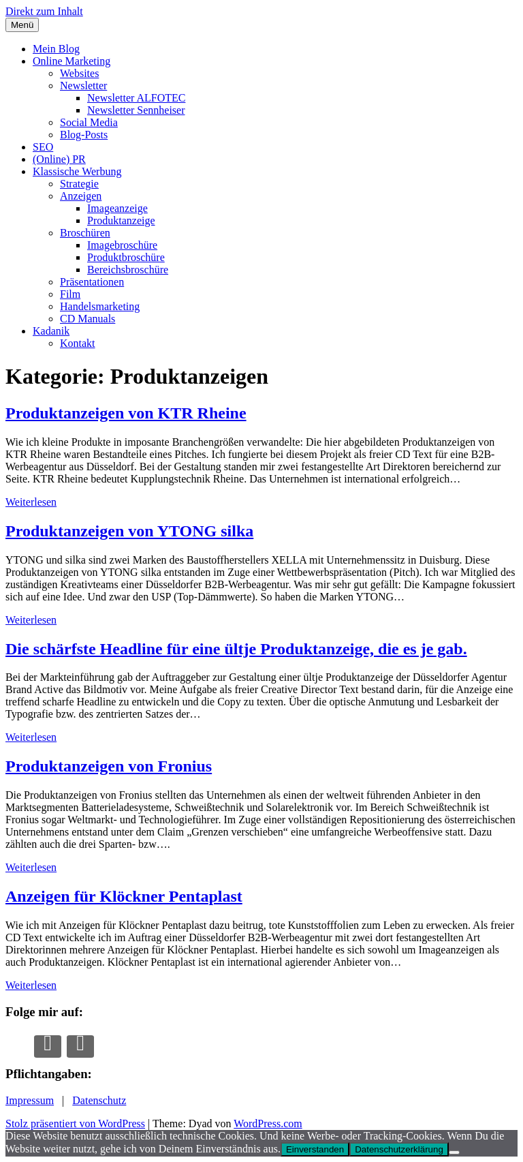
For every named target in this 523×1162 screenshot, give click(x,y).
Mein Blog (56, 49)
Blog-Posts (84, 134)
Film (70, 294)
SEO (43, 147)
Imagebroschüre (122, 245)
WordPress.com (268, 1123)
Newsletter (83, 85)
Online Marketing (71, 61)
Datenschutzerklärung (399, 1149)
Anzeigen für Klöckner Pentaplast (123, 896)
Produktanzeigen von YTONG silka (129, 531)
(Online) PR (59, 159)
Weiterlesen (31, 502)
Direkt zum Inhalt (44, 11)
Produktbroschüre (126, 257)
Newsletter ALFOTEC (136, 98)
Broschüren (85, 233)
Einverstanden (315, 1149)
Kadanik (51, 331)
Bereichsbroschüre (127, 269)
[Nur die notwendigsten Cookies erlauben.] (454, 1152)
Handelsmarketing (100, 306)
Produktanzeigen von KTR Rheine (126, 413)
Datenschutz (99, 1100)
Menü (22, 25)
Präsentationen (92, 282)
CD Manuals (87, 318)
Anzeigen (80, 196)
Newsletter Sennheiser (136, 110)
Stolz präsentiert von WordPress (75, 1123)
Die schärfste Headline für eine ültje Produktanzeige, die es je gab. (236, 649)
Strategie (79, 183)
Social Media (89, 122)
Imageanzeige (117, 208)
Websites (79, 73)
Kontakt (77, 343)
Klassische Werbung (77, 171)
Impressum (29, 1100)
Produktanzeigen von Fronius (108, 766)
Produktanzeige (121, 220)
